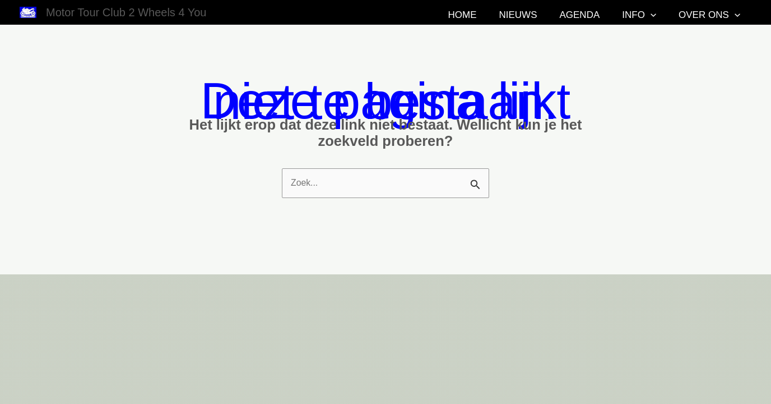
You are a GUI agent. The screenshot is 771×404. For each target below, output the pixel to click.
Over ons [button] (720, 15)
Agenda (616, 15)
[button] (674, 15)
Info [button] (663, 15)
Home (524, 15)
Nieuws (568, 15)
